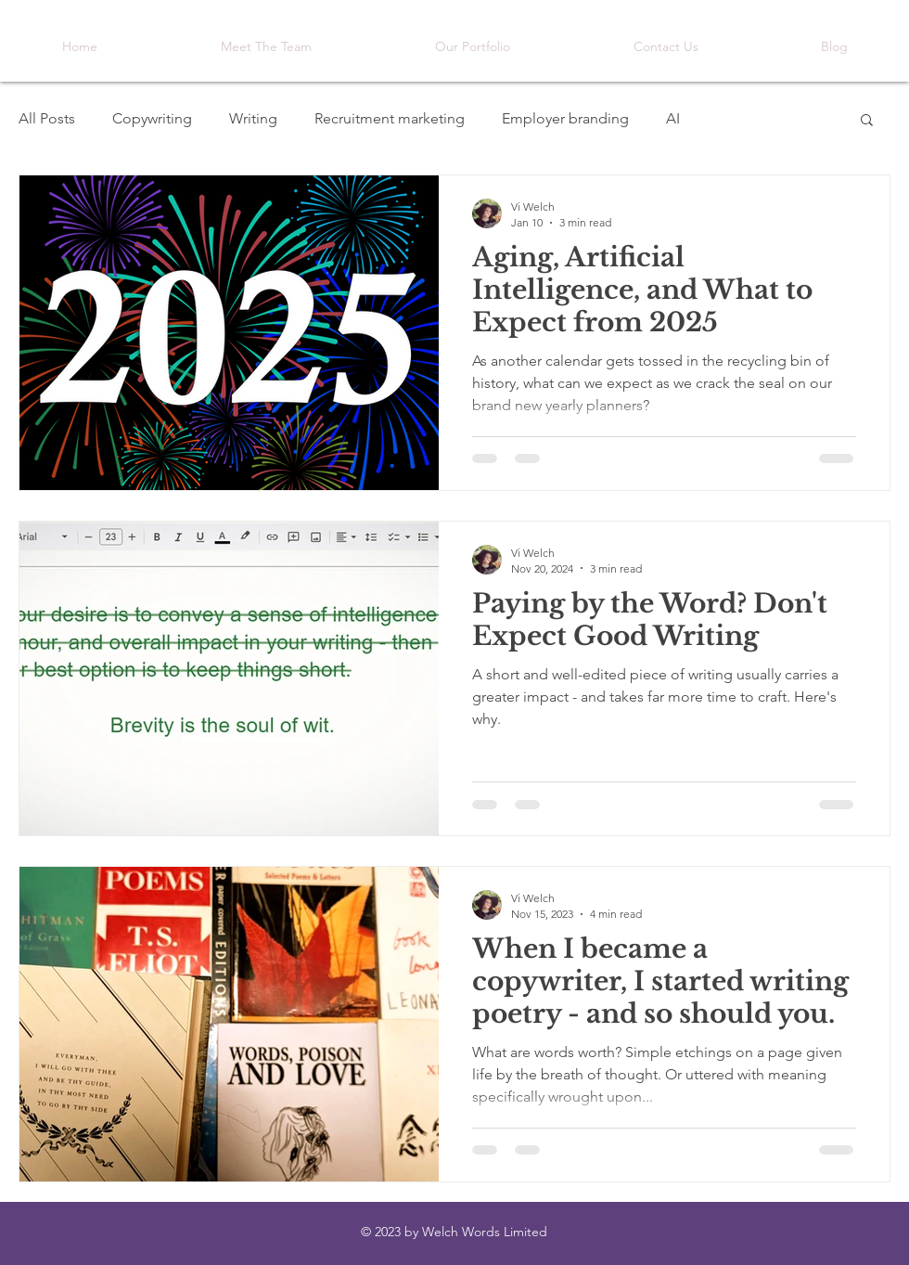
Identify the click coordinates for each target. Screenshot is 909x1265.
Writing (253, 118)
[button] (867, 121)
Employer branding (565, 118)
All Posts (47, 118)
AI (673, 118)
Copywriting (152, 118)
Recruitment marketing (389, 118)
